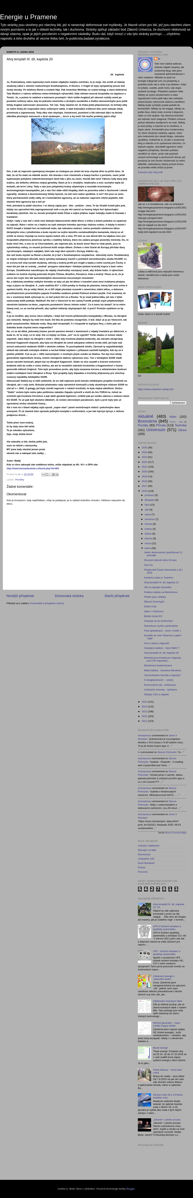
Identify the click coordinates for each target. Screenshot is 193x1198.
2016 (145, 491)
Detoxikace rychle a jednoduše (161, 625)
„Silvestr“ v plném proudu (167, 1119)
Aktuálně (145, 416)
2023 (145, 457)
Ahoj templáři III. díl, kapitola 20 (161, 652)
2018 (145, 481)
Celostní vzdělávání (149, 845)
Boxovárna (147, 421)
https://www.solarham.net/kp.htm (156, 389)
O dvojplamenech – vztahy (158, 680)
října (147, 504)
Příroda (161, 425)
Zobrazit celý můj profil (150, 172)
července (150, 519)
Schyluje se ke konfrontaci (158, 621)
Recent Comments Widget (176, 833)
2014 (145, 706)
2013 (145, 711)
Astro (172, 416)
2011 (145, 721)
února (148, 543)
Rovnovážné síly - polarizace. (160, 684)
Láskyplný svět (146, 858)
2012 (145, 716)
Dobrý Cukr (150, 606)
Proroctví (143, 871)
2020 (145, 471)
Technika (181, 425)
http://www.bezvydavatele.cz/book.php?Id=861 (33, 468)
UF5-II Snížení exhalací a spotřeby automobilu (167, 928)
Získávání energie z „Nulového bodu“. (164, 977)
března (149, 538)
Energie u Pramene (28, 17)
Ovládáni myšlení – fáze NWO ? (161, 648)
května (149, 529)
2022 (145, 462)
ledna (148, 548)
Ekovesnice (144, 854)
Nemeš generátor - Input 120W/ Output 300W (166, 1024)
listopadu (150, 500)
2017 (145, 486)
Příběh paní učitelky (155, 597)
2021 (145, 466)
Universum (155, 429)
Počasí (141, 867)
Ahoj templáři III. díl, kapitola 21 (161, 582)
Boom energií (160, 1047)
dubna (148, 533)
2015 (145, 701)
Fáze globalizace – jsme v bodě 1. (163, 630)
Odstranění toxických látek (167, 1001)
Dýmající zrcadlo (147, 850)
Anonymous (144, 735)
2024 (145, 452)
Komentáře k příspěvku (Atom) (47, 603)
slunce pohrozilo (167, 752)
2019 (145, 476)
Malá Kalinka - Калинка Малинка (162, 670)
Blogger (130, 1188)
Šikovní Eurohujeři (154, 601)
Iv (159, 58)
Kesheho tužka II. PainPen (158, 577)
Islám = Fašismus (153, 611)
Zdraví (182, 430)
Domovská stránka (69, 596)
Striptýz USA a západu (156, 694)
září (147, 509)
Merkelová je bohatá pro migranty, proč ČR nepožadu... (162, 659)
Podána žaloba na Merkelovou (161, 592)
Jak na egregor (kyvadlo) (157, 587)
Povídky (19, 479)
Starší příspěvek (117, 596)
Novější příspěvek (20, 596)
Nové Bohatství (146, 863)
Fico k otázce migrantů (156, 643)
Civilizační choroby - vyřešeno (160, 689)
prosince (150, 495)
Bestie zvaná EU (153, 616)
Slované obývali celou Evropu (160, 560)
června (149, 524)
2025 (145, 447)
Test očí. (148, 565)
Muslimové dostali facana (158, 665)
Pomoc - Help (176, 422)
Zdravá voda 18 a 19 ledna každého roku (168, 1096)
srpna (148, 514)
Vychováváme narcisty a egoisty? (162, 675)
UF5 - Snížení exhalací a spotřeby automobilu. (166, 953)
